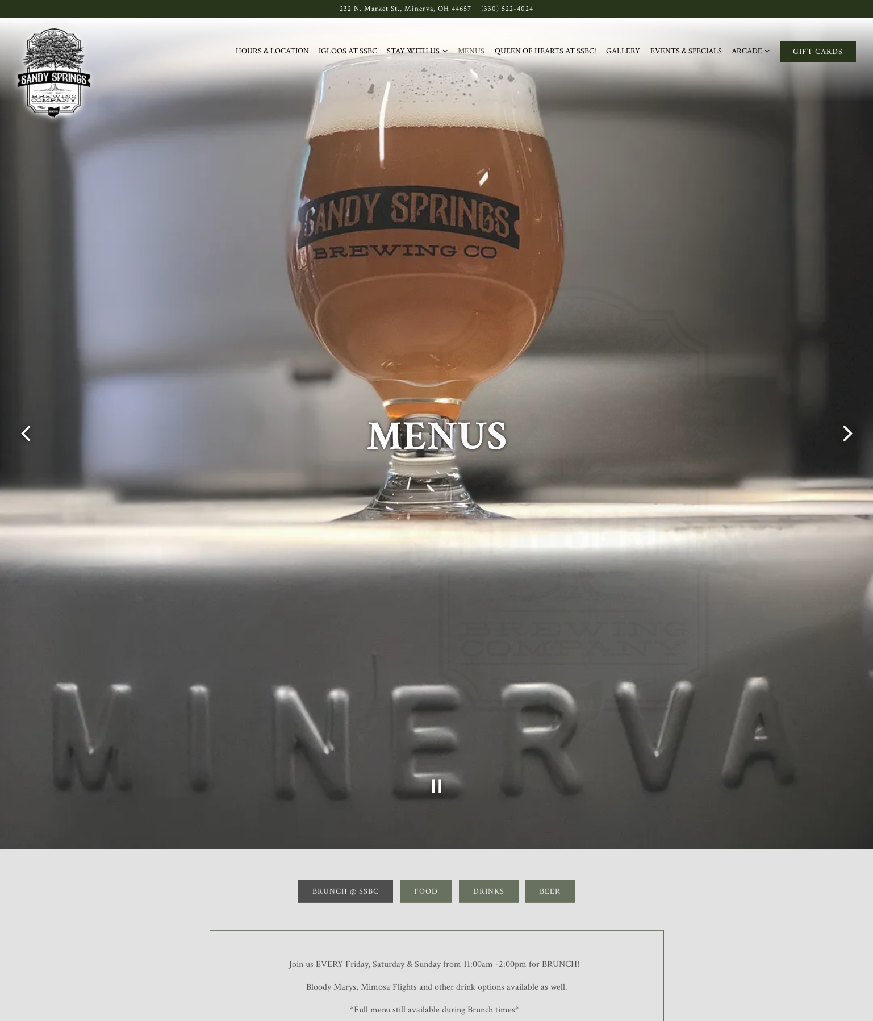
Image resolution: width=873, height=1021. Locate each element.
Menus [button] (471, 50)
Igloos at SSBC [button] (348, 50)
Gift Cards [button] (818, 51)
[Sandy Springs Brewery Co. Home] (56, 75)
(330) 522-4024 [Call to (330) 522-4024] (507, 8)
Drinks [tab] (488, 842)
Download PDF (436, 997)
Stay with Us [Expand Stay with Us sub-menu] (417, 51)
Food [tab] (426, 842)
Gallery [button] (623, 50)
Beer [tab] (550, 842)
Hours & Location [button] (272, 50)
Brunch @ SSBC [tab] (345, 842)
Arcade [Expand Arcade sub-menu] (751, 51)
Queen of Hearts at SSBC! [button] (545, 50)
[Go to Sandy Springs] (405, 8)
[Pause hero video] (437, 734)
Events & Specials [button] (686, 50)
